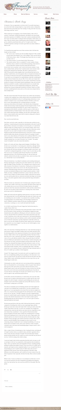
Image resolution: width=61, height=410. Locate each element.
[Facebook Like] (56, 7)
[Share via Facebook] (4, 369)
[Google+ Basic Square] (50, 107)
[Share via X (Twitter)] (7, 369)
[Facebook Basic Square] (46, 107)
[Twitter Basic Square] (48, 107)
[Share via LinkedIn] (11, 369)
